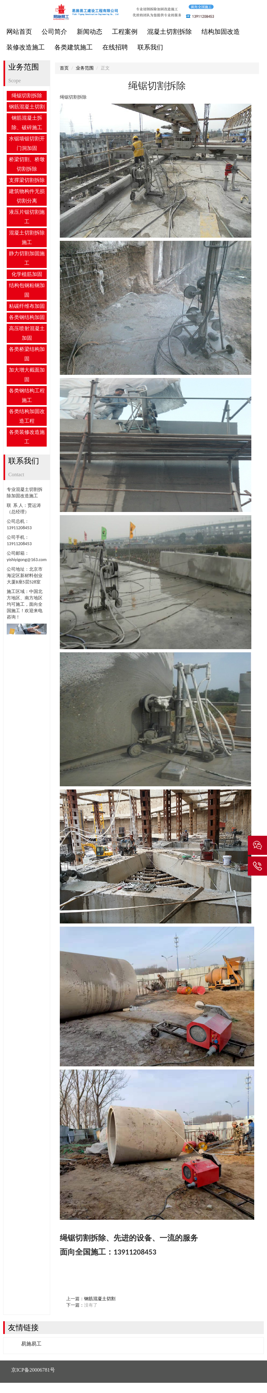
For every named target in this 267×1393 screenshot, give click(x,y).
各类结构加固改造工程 (27, 416)
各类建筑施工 (73, 47)
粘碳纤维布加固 (27, 306)
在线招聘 (115, 47)
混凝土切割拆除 (169, 31)
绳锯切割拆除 (27, 96)
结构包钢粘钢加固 (27, 290)
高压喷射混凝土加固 (27, 333)
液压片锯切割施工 (27, 217)
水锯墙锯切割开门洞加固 (27, 143)
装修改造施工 (25, 47)
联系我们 (150, 47)
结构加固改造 (220, 31)
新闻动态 (89, 31)
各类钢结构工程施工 (27, 395)
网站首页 (19, 31)
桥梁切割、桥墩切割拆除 (27, 164)
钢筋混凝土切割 (27, 107)
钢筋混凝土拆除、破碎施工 (27, 122)
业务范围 (85, 68)
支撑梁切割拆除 (27, 180)
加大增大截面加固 (27, 374)
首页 (64, 68)
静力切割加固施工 (27, 258)
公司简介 (54, 31)
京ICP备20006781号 (33, 1370)
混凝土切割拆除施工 (27, 237)
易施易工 (31, 1343)
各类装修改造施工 (27, 437)
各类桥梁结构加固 (27, 354)
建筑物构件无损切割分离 (27, 196)
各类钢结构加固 (27, 317)
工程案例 (124, 31)
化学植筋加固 (27, 274)
